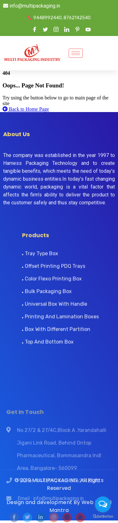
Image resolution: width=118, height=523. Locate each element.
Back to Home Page (26, 109)
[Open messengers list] (103, 504)
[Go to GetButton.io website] (103, 516)
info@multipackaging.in (31, 6)
